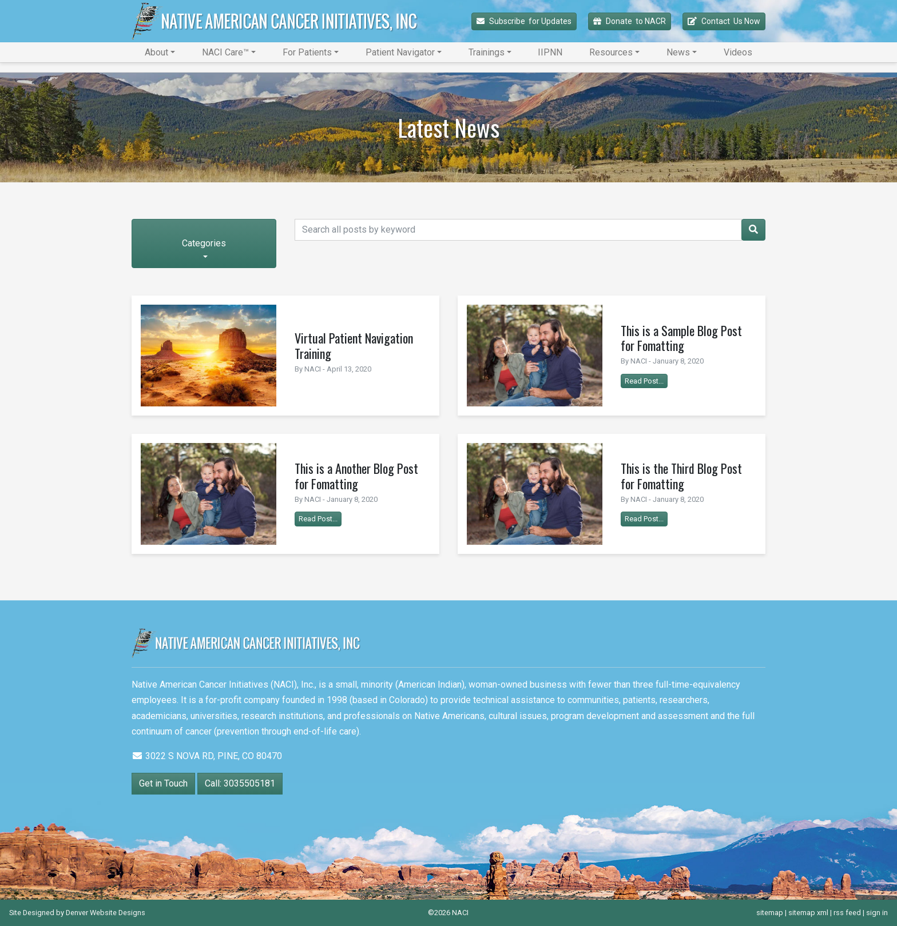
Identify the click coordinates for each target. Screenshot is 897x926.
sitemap (769, 912)
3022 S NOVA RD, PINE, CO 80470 (207, 756)
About (156, 52)
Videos (738, 52)
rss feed (847, 912)
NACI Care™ (225, 52)
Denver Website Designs (105, 912)
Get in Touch (163, 783)
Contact (724, 21)
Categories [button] (204, 243)
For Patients (307, 52)
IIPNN (550, 52)
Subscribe (524, 21)
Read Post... (644, 381)
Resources (611, 52)
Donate (629, 21)
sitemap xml (808, 912)
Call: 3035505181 (240, 783)
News (678, 52)
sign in (877, 912)
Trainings (487, 52)
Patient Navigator (400, 52)
